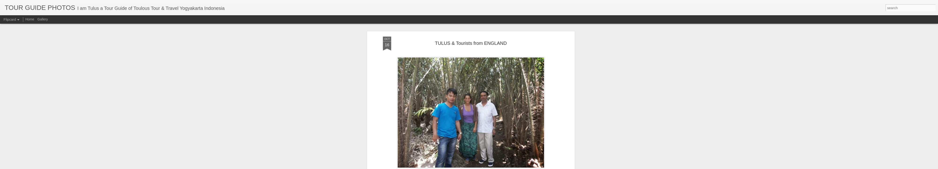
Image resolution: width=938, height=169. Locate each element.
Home (29, 19)
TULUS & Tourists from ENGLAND (471, 41)
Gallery (43, 19)
